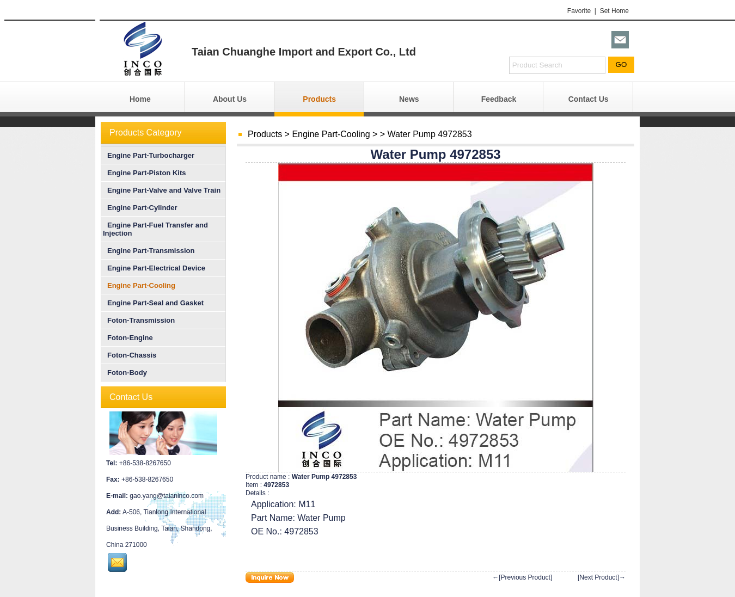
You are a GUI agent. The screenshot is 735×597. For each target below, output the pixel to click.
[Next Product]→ (602, 577)
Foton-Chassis (129, 355)
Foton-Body (125, 372)
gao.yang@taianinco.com (167, 496)
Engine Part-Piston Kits (144, 173)
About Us (230, 99)
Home (140, 99)
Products (319, 99)
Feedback (499, 99)
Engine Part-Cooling (331, 134)
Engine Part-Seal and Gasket (153, 303)
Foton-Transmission (139, 320)
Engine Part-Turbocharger (148, 155)
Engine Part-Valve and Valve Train (161, 190)
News (409, 99)
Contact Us (588, 99)
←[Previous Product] (522, 577)
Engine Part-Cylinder (140, 208)
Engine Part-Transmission (148, 251)
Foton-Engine (128, 338)
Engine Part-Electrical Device (154, 268)
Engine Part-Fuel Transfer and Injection (155, 229)
